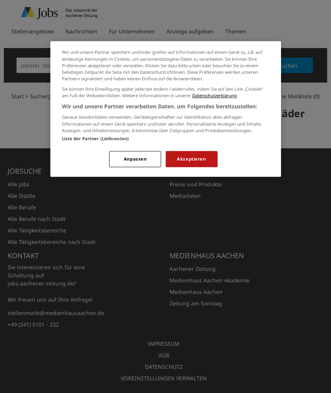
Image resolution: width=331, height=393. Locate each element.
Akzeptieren (191, 159)
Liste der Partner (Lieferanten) (95, 138)
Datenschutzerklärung (214, 95)
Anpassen (135, 159)
